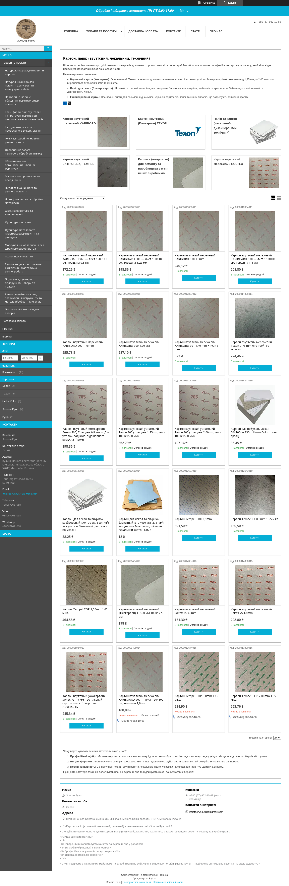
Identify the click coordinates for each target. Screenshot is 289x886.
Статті (195, 31)
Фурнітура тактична (18, 222)
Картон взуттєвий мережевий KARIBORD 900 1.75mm (82, 343)
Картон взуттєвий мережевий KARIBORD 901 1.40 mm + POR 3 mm (197, 345)
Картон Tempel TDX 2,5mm (193, 519)
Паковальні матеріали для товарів (22, 311)
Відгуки (7, 336)
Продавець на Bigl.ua (144, 878)
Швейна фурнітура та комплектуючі (19, 212)
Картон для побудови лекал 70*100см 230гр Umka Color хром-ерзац (254, 432)
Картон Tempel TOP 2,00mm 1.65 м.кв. (253, 697)
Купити (86, 281)
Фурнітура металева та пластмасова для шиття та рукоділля (22, 233)
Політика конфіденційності (168, 882)
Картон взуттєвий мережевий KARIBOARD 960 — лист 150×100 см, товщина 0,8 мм (84, 259)
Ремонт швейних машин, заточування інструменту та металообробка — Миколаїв (23, 298)
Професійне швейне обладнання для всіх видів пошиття (22, 100)
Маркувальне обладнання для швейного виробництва (24, 246)
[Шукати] (48, 49)
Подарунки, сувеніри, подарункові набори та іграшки (20, 282)
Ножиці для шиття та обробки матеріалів (24, 201)
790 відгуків (209, 2)
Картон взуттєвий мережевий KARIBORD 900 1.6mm (195, 257)
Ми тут (185, 10)
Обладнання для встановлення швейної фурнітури (20, 165)
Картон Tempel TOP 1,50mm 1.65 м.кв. (85, 611)
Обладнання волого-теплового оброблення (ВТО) (23, 151)
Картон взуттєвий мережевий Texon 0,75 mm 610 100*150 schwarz (251, 345)
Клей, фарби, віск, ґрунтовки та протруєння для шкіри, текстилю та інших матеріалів (24, 115)
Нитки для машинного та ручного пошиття (21, 189)
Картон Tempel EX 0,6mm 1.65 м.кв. (255, 519)
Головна (71, 31)
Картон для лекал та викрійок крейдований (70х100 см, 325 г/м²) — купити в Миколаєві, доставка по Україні (85, 524)
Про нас (7, 328)
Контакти (173, 31)
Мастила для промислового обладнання (22, 178)
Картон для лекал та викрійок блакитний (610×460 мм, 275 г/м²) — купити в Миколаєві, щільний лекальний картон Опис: (141, 524)
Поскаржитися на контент (136, 882)
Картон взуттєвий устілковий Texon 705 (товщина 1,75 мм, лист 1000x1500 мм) (142, 432)
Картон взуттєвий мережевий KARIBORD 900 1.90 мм (139, 343)
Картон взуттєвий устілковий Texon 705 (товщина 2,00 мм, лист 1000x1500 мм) (198, 432)
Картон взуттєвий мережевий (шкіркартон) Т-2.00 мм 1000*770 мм (141, 613)
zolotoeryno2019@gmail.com (19, 494)
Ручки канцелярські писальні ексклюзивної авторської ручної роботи (23, 267)
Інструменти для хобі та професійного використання (23, 128)
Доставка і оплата (14, 321)
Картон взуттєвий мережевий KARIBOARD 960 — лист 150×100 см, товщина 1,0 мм (141, 699)
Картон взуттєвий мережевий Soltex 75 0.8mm (195, 611)
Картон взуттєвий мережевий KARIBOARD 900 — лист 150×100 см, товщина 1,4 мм (253, 259)
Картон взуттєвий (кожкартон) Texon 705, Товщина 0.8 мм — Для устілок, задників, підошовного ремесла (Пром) (86, 434)
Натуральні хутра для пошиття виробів (25, 72)
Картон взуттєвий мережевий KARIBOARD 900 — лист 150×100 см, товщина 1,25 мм (141, 259)
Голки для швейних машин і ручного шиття (22, 140)
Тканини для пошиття (19, 256)
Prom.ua (163, 875)
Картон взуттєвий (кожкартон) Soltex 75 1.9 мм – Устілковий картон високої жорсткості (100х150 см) (83, 701)
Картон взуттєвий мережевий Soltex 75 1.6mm (251, 611)
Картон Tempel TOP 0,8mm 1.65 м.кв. (196, 697)
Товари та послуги (14, 62)
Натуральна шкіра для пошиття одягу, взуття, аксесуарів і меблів (19, 85)
